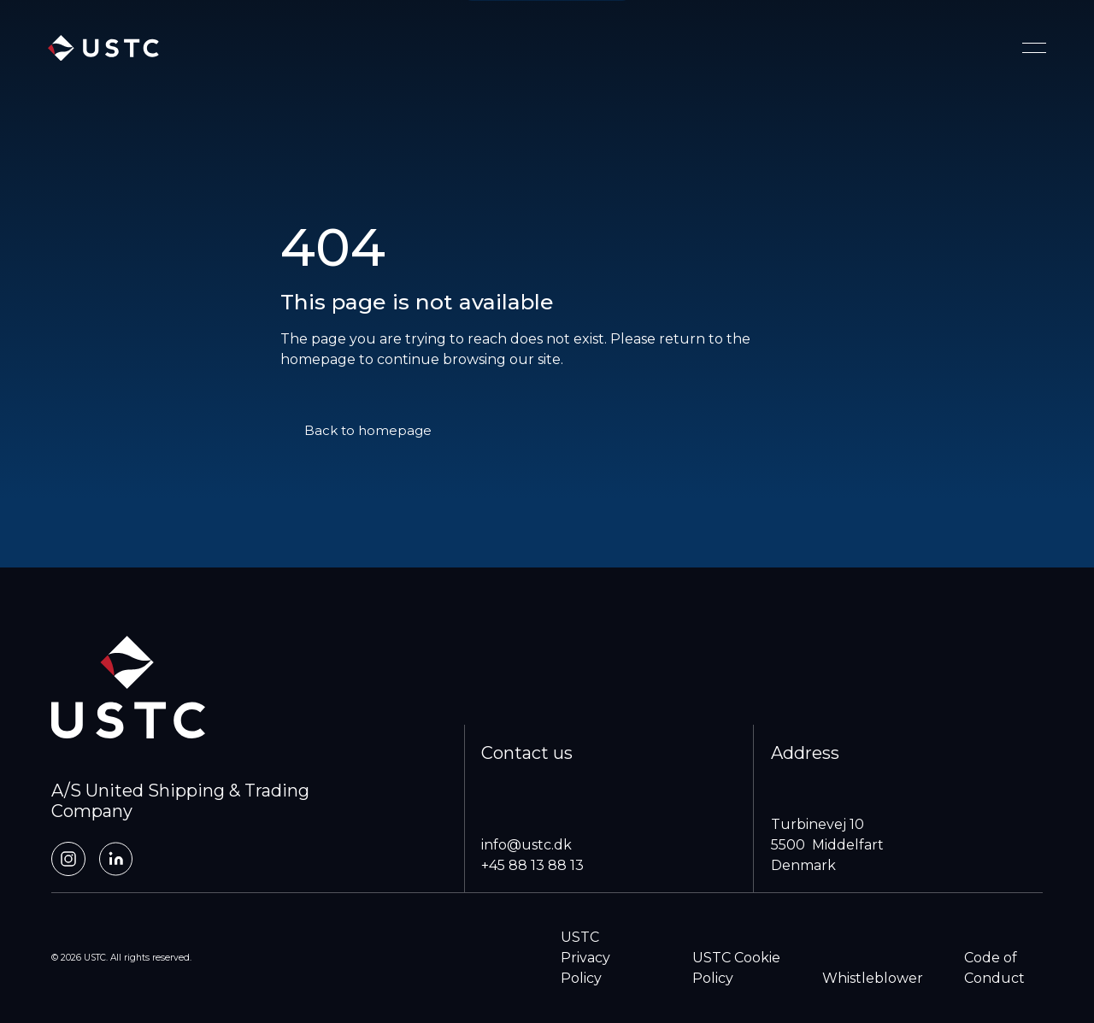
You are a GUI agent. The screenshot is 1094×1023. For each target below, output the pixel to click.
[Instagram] (68, 859)
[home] (103, 48)
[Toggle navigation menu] (1034, 48)
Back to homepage (368, 430)
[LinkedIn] (116, 859)
